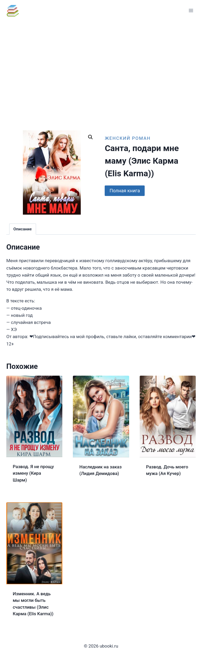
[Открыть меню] (191, 10)
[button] (90, 137)
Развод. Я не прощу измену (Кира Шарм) (33, 473)
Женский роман (127, 138)
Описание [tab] (22, 229)
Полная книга (124, 190)
